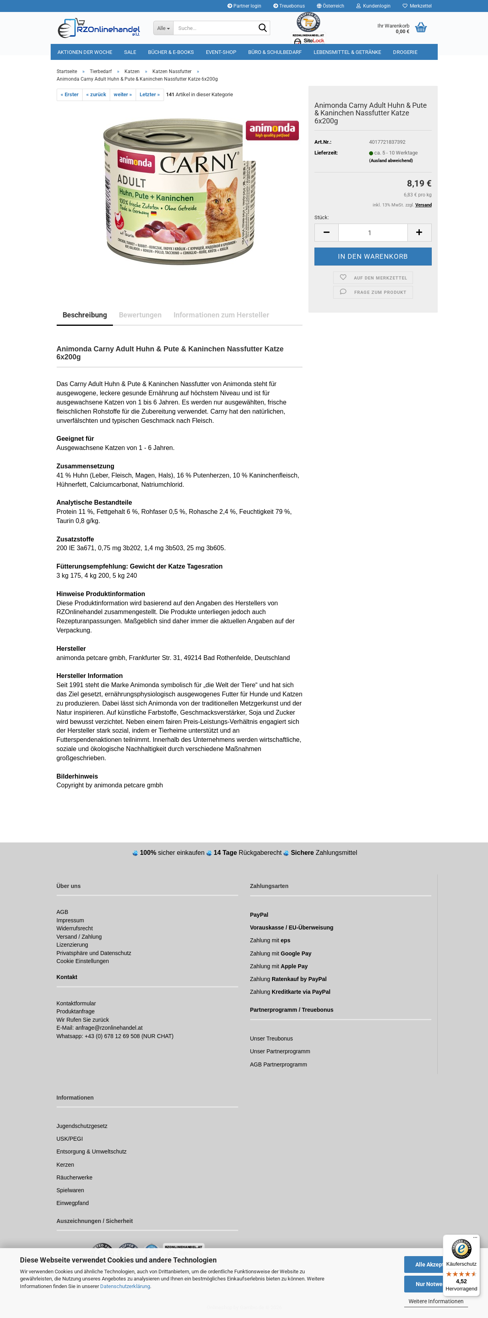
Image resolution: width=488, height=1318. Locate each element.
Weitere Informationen (436, 1301)
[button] (330, 6)
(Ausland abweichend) (391, 160)
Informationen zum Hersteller (221, 315)
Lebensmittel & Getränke (347, 52)
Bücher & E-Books (171, 52)
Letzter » (150, 94)
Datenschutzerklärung (125, 1286)
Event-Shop (221, 52)
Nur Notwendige (436, 1284)
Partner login (244, 6)
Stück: (321, 217)
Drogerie (405, 52)
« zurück (96, 94)
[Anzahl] (372, 233)
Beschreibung (85, 315)
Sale (130, 52)
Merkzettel (417, 6)
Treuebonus (289, 6)
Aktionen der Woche (84, 52)
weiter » (123, 94)
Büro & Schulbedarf (275, 52)
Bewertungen (140, 315)
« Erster (70, 94)
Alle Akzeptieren (436, 1264)
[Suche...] (163, 28)
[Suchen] (262, 28)
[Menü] (475, 1239)
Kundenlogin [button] (373, 6)
